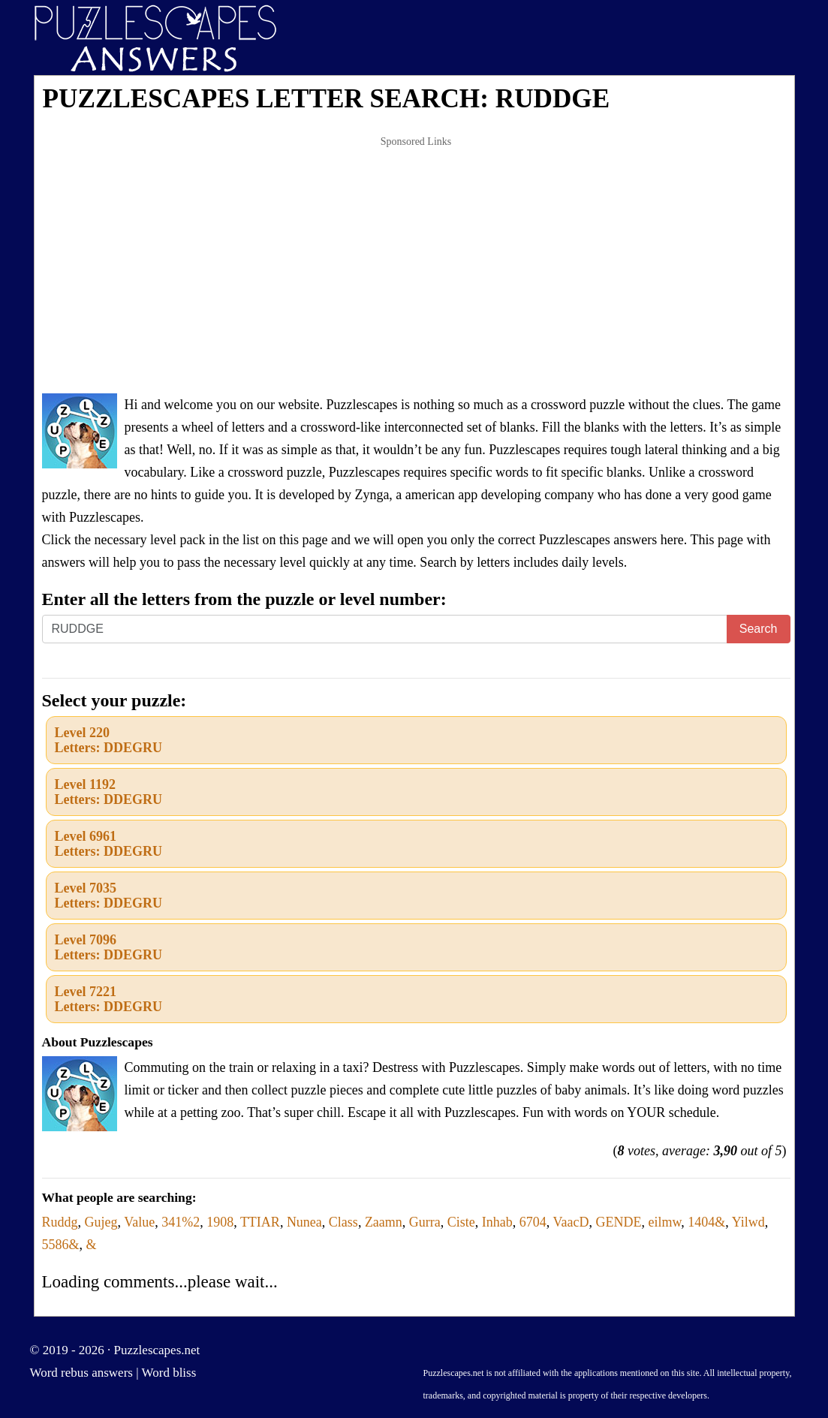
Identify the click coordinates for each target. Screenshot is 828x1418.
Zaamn (383, 1222)
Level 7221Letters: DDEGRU (108, 999)
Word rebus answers (81, 1372)
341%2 (180, 1222)
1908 (219, 1222)
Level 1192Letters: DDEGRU (108, 792)
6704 (532, 1222)
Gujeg (101, 1222)
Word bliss (169, 1372)
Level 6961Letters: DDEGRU (108, 844)
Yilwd (748, 1222)
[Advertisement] (416, 266)
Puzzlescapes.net (157, 1350)
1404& (706, 1222)
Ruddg (60, 1222)
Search (758, 628)
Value (139, 1222)
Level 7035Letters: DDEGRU (108, 896)
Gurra (425, 1222)
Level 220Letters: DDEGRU (108, 740)
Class (343, 1222)
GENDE (619, 1222)
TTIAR (260, 1222)
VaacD (571, 1222)
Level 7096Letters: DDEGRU (108, 947)
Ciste (461, 1222)
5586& (61, 1244)
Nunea (304, 1222)
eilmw (665, 1222)
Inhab (497, 1222)
